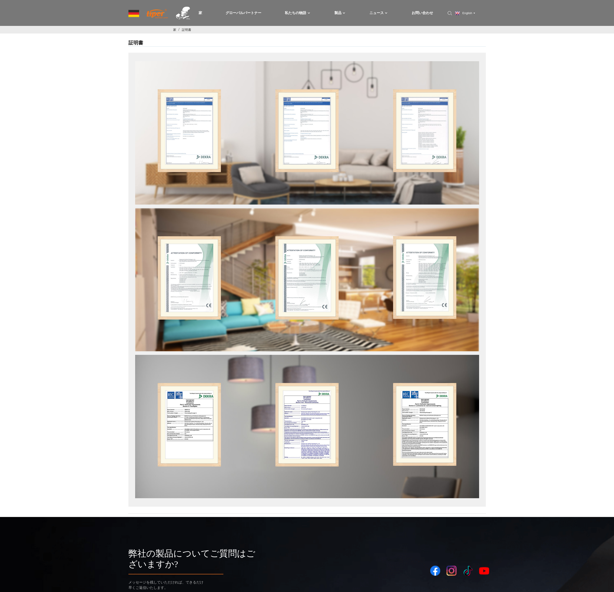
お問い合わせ (422, 13)
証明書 (186, 30)
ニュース (378, 13)
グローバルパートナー (243, 13)
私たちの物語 (298, 13)
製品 (340, 13)
